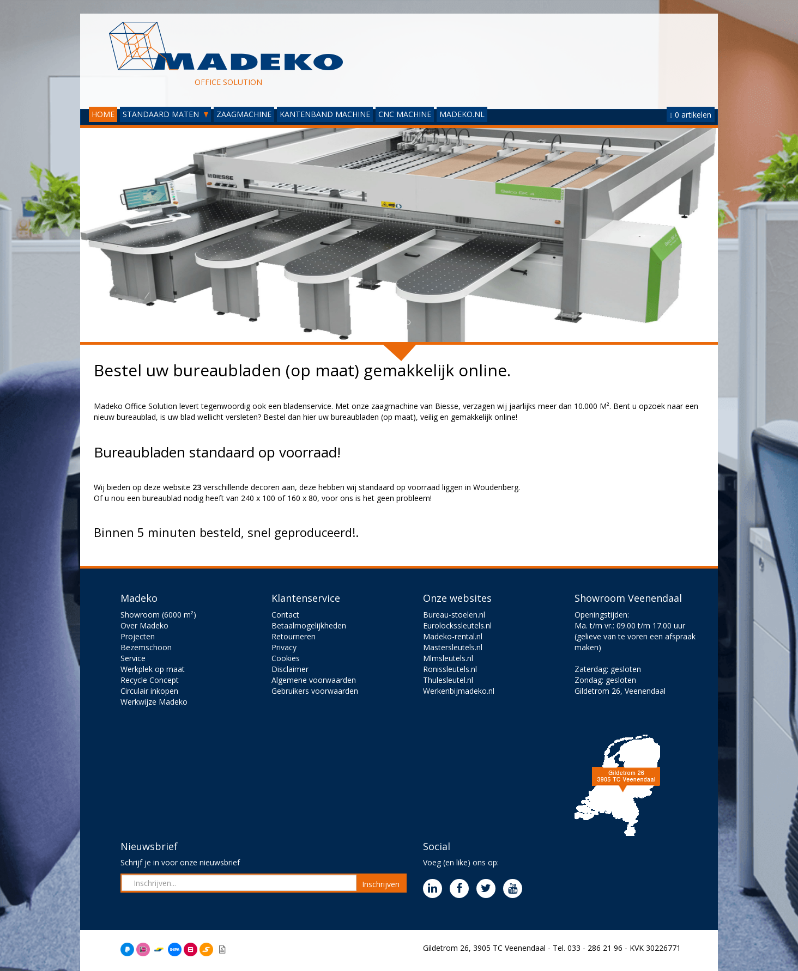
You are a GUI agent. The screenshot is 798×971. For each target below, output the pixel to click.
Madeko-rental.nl (452, 636)
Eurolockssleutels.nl (457, 625)
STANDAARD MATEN (165, 114)
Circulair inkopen (149, 691)
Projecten (137, 636)
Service (133, 658)
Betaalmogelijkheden (308, 625)
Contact (285, 614)
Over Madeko (144, 625)
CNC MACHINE (404, 114)
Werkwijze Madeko (154, 702)
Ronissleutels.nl (450, 669)
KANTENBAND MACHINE (325, 114)
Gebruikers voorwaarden (314, 691)
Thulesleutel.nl (448, 680)
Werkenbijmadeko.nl (458, 691)
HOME (103, 114)
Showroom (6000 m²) (158, 614)
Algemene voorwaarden (313, 680)
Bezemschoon (146, 647)
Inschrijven (381, 884)
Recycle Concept (149, 680)
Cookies (285, 658)
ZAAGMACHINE (243, 114)
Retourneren (293, 636)
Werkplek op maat (152, 669)
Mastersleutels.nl (452, 647)
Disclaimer (290, 669)
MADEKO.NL (462, 114)
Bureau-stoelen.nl (454, 614)
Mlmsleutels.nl (448, 658)
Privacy (284, 647)
